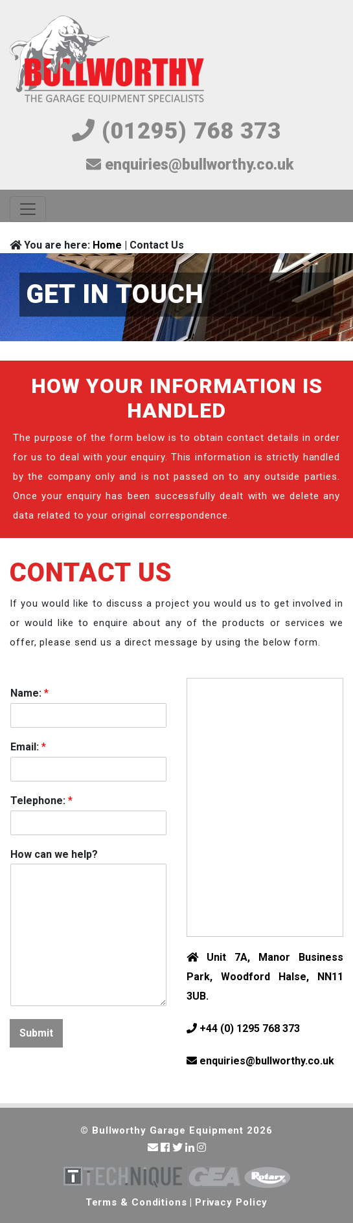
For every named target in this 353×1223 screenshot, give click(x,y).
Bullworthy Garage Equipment (107, 61)
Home (107, 245)
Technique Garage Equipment (122, 1177)
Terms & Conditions (136, 1202)
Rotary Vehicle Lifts (267, 1177)
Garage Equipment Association (214, 1177)
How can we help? (54, 854)
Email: (28, 747)
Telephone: (41, 800)
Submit (36, 1033)
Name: (29, 693)
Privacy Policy (231, 1202)
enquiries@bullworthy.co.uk (189, 165)
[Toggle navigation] (28, 209)
